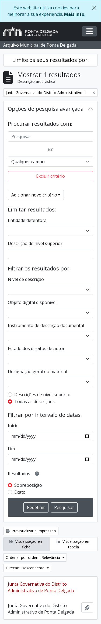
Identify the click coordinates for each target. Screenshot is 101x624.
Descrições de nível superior (42, 395)
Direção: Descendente (26, 567)
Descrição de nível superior (35, 243)
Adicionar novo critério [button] (34, 195)
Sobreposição (28, 485)
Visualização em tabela (73, 544)
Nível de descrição (26, 279)
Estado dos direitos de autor (36, 348)
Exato (20, 492)
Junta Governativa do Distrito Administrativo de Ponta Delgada (41, 587)
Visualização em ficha (26, 544)
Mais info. (74, 14)
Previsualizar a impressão (31, 530)
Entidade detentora (27, 220)
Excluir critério (50, 176)
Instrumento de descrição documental (46, 325)
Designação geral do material (37, 371)
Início (13, 426)
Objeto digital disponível (32, 302)
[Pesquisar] (50, 136)
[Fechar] (94, 7)
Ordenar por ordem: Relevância (33, 557)
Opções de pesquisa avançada (45, 108)
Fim (11, 449)
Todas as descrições (34, 401)
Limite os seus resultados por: (50, 60)
